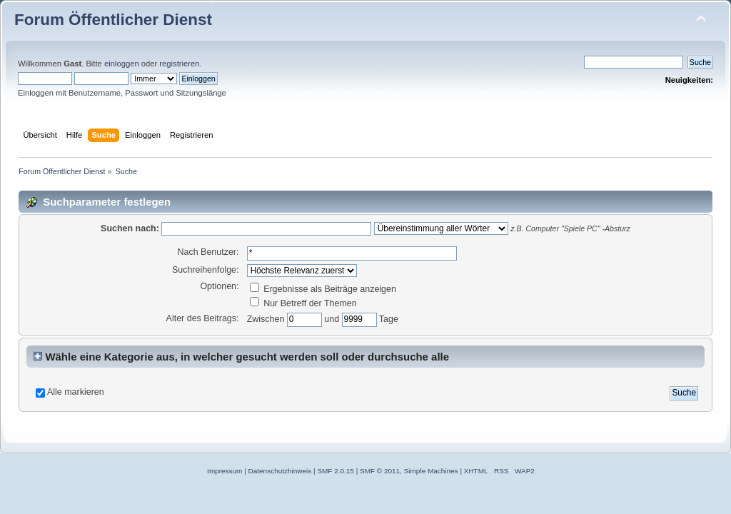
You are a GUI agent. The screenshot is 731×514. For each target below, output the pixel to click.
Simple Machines (431, 471)
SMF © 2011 (380, 471)
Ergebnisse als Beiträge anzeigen (323, 289)
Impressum (224, 471)
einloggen (121, 63)
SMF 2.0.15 (335, 471)
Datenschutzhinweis (280, 471)
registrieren (179, 63)
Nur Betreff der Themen (303, 303)
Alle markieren (75, 392)
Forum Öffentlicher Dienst (113, 20)
